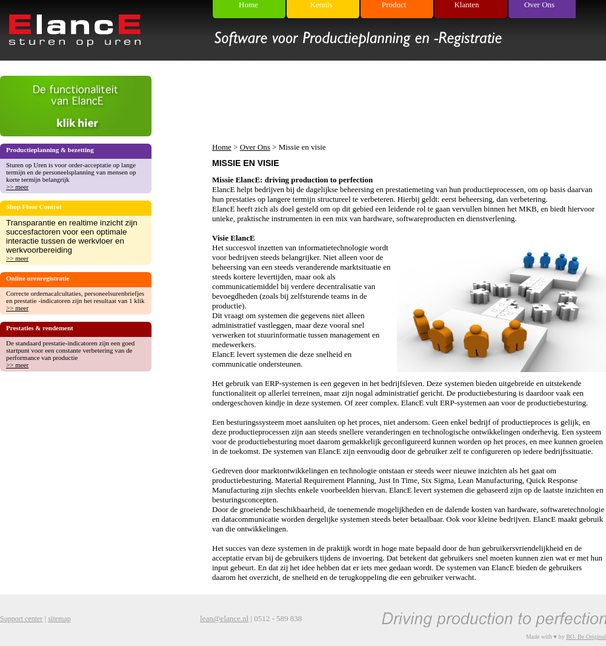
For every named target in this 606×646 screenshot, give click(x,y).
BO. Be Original (586, 636)
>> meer (17, 186)
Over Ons (255, 147)
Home (221, 147)
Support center (21, 618)
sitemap (59, 618)
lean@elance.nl (224, 618)
